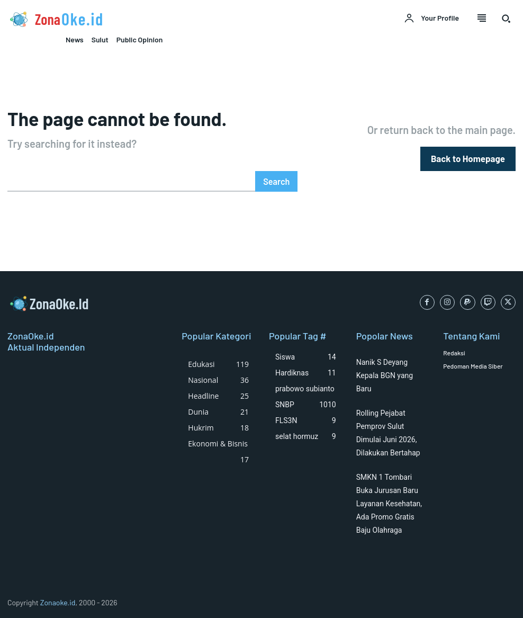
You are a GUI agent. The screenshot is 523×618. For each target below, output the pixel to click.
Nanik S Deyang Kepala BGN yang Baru (384, 374)
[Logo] (130, 19)
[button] (506, 18)
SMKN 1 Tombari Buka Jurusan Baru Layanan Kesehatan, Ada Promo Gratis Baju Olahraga (389, 503)
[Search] (276, 181)
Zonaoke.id (58, 601)
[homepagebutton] (470, 159)
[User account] (431, 18)
